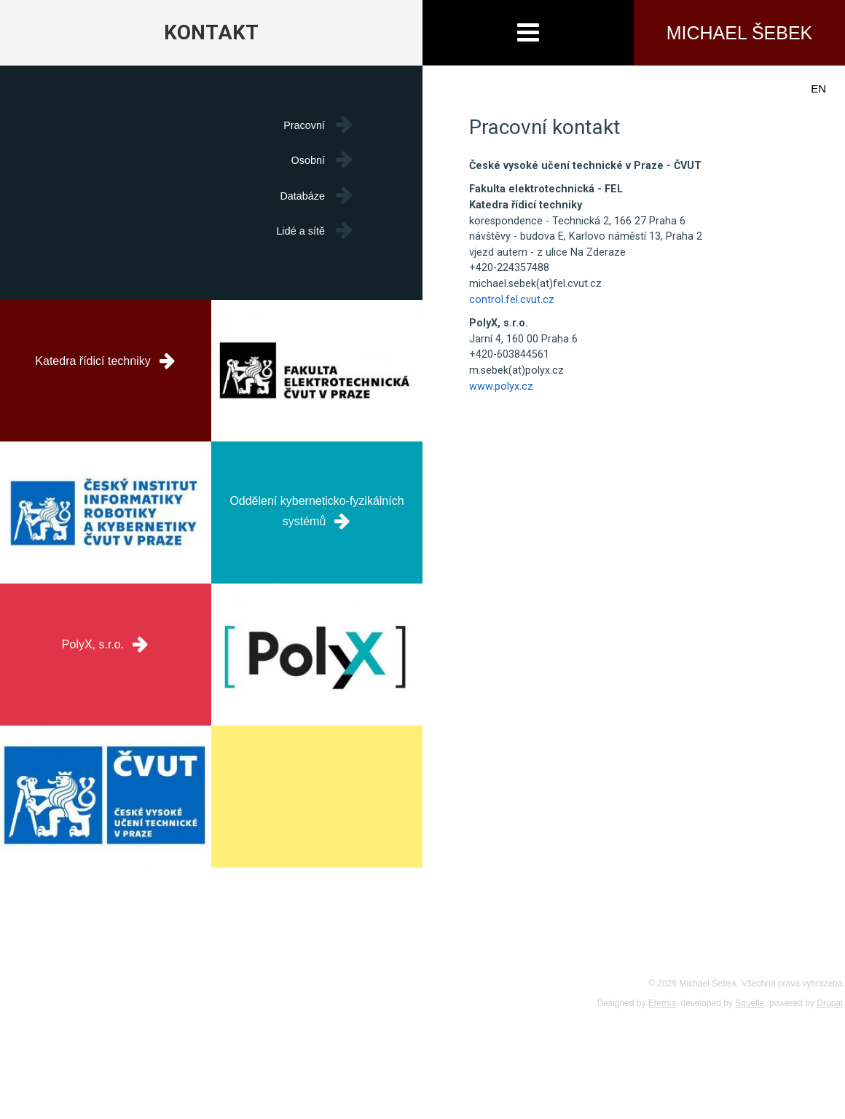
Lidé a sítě (301, 231)
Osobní (308, 160)
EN (818, 88)
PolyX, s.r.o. (105, 643)
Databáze (302, 196)
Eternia (662, 1003)
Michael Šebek (740, 33)
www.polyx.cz (501, 386)
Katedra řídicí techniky (105, 360)
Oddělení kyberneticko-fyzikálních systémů (316, 502)
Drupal (829, 1003)
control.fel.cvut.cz (511, 300)
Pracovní (304, 125)
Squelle (749, 1003)
